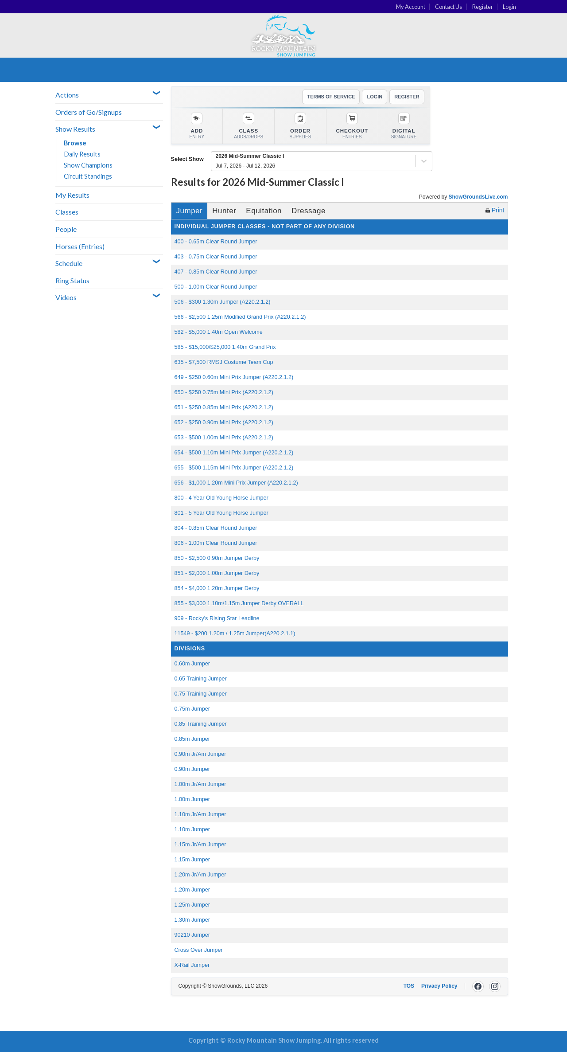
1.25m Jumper (192, 905)
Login (509, 6)
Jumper (189, 211)
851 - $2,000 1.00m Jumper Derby (217, 573)
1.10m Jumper (192, 829)
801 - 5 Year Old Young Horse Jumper (221, 513)
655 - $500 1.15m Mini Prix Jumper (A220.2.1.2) (234, 468)
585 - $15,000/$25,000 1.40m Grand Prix (225, 347)
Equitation (264, 211)
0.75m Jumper (192, 709)
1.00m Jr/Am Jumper (200, 784)
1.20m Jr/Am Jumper (200, 875)
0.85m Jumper (192, 739)
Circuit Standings (88, 176)
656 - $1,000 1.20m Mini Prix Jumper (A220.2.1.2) (236, 483)
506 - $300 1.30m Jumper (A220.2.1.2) (223, 302)
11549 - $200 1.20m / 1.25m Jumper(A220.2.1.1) (235, 633)
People (66, 229)
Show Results (75, 129)
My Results (72, 195)
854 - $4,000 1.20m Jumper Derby (217, 588)
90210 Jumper (192, 935)
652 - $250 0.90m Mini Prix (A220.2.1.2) (224, 422)
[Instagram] (495, 986)
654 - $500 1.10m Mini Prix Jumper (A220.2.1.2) (234, 453)
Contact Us (448, 6)
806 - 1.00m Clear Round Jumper (216, 543)
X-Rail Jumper (192, 965)
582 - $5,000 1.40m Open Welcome (219, 332)
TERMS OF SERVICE (331, 96)
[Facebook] (478, 986)
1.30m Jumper (192, 920)
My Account (410, 6)
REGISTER (406, 96)
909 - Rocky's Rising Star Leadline (217, 618)
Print (495, 210)
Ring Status (72, 280)
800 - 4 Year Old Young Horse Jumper (221, 498)
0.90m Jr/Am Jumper (200, 754)
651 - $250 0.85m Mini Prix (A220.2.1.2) (224, 407)
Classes (66, 211)
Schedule (68, 263)
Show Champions (88, 165)
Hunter (224, 211)
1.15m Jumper (192, 859)
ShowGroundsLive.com (478, 197)
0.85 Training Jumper (201, 724)
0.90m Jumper (192, 769)
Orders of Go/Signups (88, 112)
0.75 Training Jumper (201, 694)
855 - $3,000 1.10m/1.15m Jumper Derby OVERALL (239, 603)
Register (482, 6)
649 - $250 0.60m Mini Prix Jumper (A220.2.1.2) (234, 377)
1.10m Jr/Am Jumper (200, 814)
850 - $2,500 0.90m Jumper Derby (217, 558)
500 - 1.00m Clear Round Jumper (216, 287)
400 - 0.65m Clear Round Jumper (216, 242)
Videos (66, 297)
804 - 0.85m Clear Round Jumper (216, 528)
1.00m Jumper (192, 799)
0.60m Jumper (192, 664)
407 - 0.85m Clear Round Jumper (216, 272)
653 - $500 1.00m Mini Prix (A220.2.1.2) (224, 437)
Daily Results (82, 154)
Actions (67, 94)
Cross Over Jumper (199, 950)
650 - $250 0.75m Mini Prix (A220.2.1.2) (224, 392)
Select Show (187, 159)
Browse (75, 143)
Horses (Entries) (80, 246)
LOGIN (374, 96)
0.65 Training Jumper (201, 679)
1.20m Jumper (192, 890)
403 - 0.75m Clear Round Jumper (216, 257)
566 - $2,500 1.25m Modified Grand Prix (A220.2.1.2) (240, 317)
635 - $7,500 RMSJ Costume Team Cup (224, 362)
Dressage (308, 211)
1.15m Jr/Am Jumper (200, 844)
